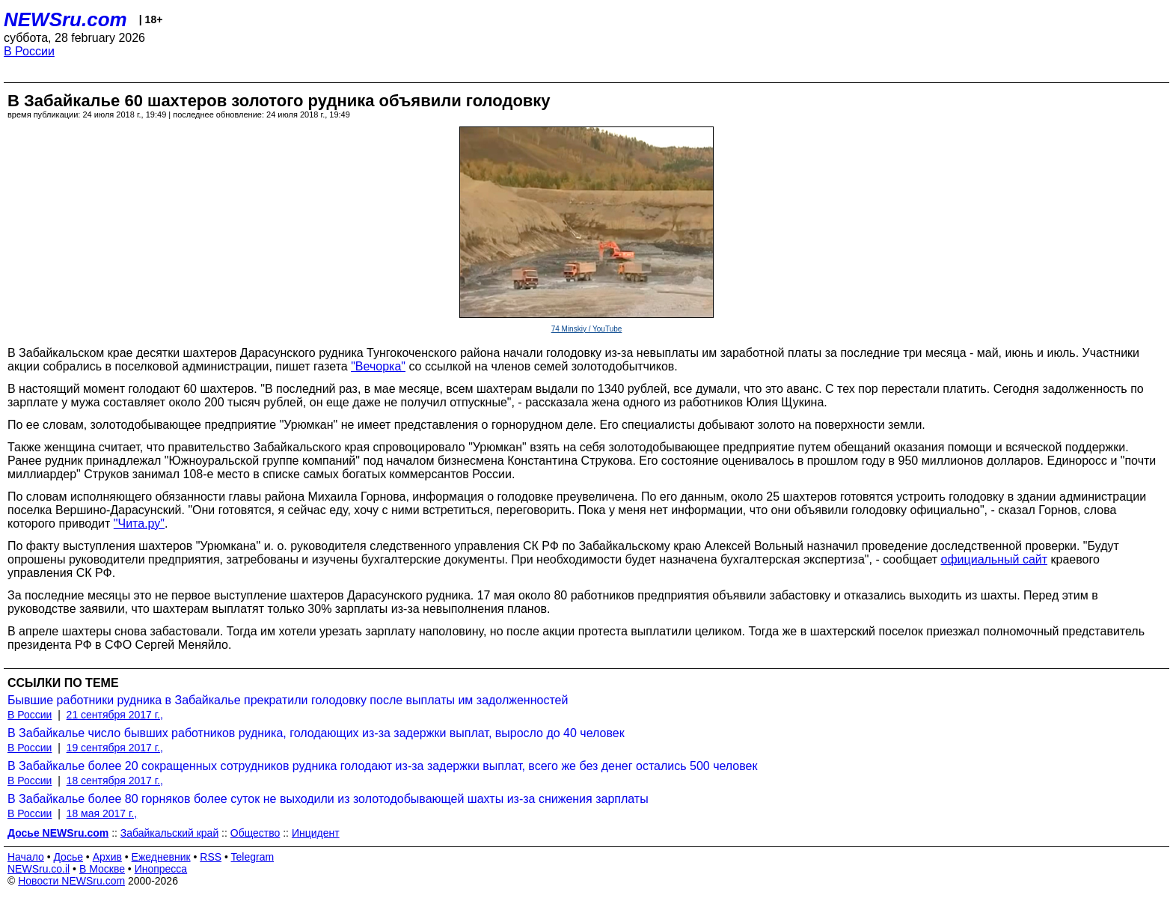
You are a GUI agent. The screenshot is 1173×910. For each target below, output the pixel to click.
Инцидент (316, 833)
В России (29, 51)
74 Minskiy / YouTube (586, 329)
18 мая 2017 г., (102, 813)
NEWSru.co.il (38, 869)
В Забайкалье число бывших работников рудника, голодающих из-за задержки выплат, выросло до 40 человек (316, 733)
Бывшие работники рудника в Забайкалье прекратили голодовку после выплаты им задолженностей (287, 700)
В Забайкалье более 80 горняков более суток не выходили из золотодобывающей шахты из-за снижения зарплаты (328, 799)
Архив (107, 857)
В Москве (102, 869)
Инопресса (161, 869)
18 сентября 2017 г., (115, 781)
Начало (25, 857)
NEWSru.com (65, 19)
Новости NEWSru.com (71, 881)
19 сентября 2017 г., (115, 748)
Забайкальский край (169, 833)
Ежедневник (161, 857)
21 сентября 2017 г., (115, 715)
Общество (255, 833)
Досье (68, 857)
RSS (210, 857)
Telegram (253, 857)
